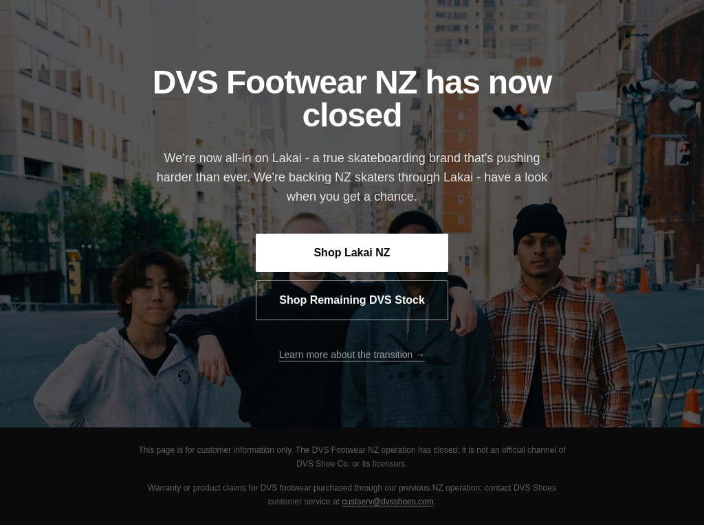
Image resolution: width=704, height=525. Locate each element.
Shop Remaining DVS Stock (352, 300)
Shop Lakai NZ (352, 252)
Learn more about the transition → (352, 354)
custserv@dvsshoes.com (388, 501)
